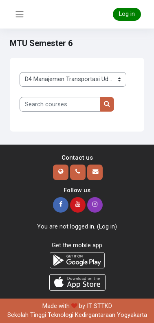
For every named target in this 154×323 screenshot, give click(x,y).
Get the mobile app (77, 245)
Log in (127, 14)
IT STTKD (99, 306)
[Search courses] (60, 104)
